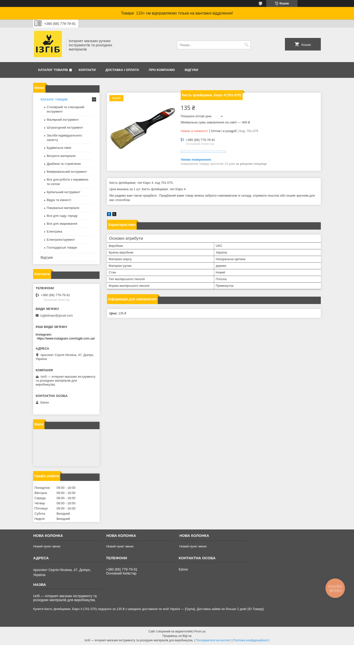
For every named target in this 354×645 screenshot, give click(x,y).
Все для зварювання (62, 223)
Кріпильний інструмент (63, 192)
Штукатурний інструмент (65, 127)
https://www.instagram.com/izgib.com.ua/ (66, 338)
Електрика (54, 231)
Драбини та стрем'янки (64, 164)
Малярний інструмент (63, 119)
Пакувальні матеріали (63, 208)
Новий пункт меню (46, 546)
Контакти (87, 70)
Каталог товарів (53, 70)
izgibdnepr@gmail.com (56, 315)
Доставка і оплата (122, 70)
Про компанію (162, 70)
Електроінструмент (61, 239)
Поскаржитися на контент (213, 640)
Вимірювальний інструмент (67, 171)
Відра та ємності (59, 200)
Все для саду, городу (62, 216)
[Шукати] (246, 45)
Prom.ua (200, 631)
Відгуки (191, 70)
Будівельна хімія (59, 148)
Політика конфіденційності (251, 640)
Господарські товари (62, 247)
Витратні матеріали (61, 156)
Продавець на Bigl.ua (177, 636)
